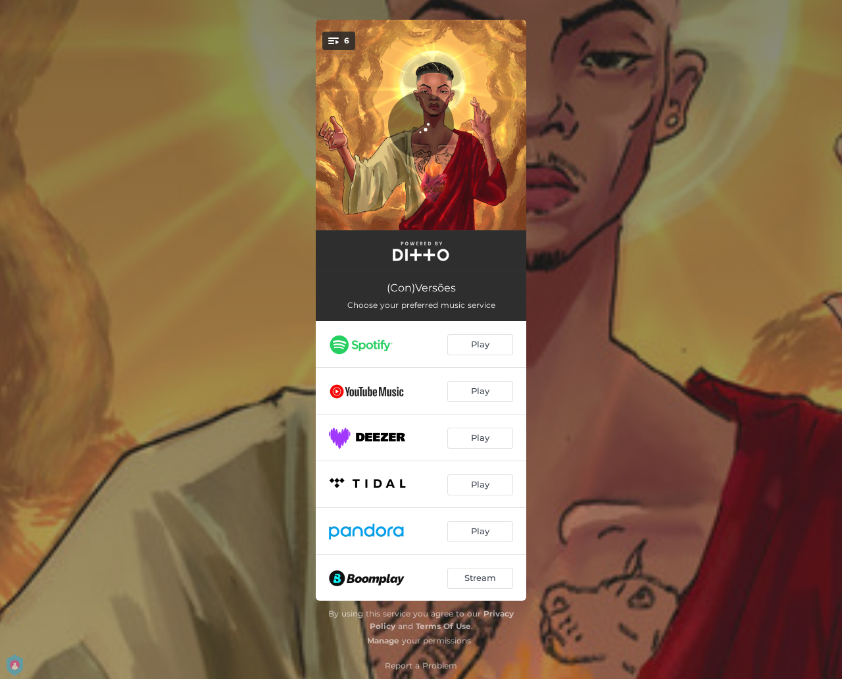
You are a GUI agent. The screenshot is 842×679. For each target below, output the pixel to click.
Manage (383, 640)
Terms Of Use (443, 626)
